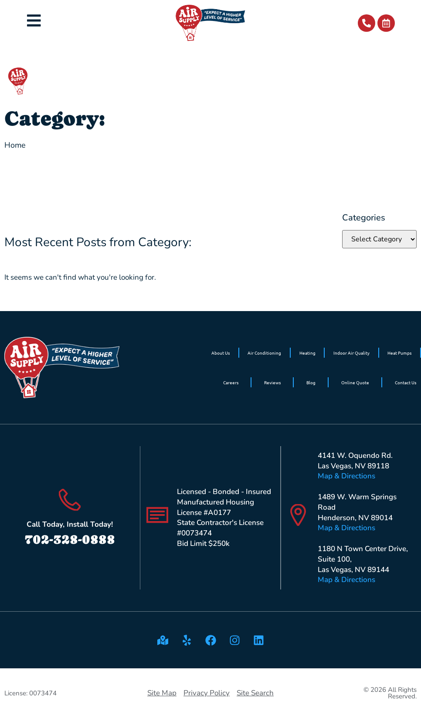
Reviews (272, 382)
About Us (220, 352)
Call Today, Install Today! (70, 524)
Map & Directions (346, 476)
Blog (311, 382)
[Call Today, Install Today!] (70, 500)
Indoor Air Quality (351, 352)
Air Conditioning (264, 352)
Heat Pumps (399, 352)
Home (15, 145)
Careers (230, 382)
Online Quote (355, 382)
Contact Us (405, 382)
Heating (307, 352)
